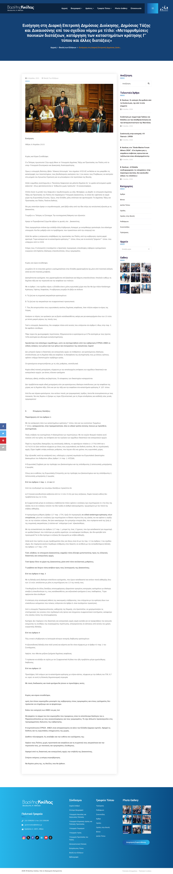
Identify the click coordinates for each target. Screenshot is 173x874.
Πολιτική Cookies (145, 871)
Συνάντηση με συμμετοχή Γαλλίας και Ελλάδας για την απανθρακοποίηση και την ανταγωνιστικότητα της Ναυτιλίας (135, 120)
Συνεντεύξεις (125, 227)
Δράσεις (88, 8)
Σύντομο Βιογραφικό (76, 810)
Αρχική (64, 8)
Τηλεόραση (124, 232)
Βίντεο (122, 199)
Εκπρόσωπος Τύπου (76, 848)
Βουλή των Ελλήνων (67, 47)
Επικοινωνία (136, 8)
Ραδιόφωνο (124, 221)
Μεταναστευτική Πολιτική (77, 844)
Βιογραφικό (76, 8)
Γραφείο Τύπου (103, 8)
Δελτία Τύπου (125, 205)
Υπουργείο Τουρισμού (76, 828)
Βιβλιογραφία (73, 857)
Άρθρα (122, 194)
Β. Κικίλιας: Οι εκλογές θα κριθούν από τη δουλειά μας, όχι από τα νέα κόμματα (135, 103)
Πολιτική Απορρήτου (129, 871)
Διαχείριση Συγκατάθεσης (136, 842)
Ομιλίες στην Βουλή (127, 216)
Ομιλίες (123, 210)
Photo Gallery (121, 8)
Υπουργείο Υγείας (75, 833)
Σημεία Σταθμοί (74, 806)
